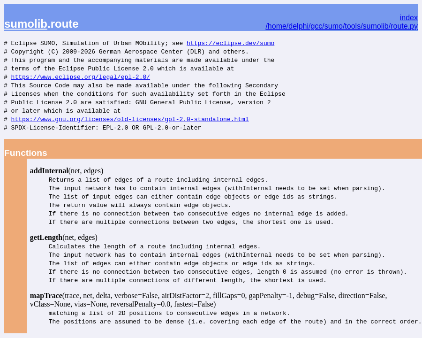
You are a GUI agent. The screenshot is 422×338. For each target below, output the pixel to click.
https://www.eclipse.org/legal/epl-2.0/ (80, 76)
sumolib (25, 23)
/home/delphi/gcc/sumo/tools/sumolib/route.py (341, 26)
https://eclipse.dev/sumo (230, 42)
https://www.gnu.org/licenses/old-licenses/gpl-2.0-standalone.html (130, 119)
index (409, 18)
